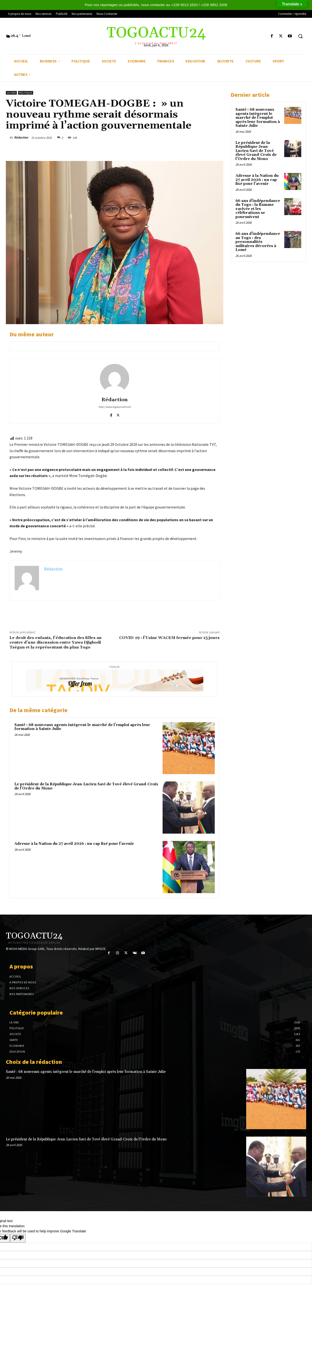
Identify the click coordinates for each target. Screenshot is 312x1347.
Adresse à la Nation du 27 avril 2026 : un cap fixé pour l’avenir (74, 843)
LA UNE (11, 93)
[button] (300, 36)
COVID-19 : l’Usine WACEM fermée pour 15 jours (169, 637)
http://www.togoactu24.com (114, 407)
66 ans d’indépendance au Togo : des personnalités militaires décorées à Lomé (257, 241)
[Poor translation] (18, 1238)
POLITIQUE (25, 93)
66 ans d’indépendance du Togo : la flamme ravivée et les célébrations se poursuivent (257, 209)
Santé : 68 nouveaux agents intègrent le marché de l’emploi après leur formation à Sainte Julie (82, 727)
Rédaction (21, 137)
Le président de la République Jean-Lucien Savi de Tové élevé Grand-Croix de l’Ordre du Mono (86, 786)
